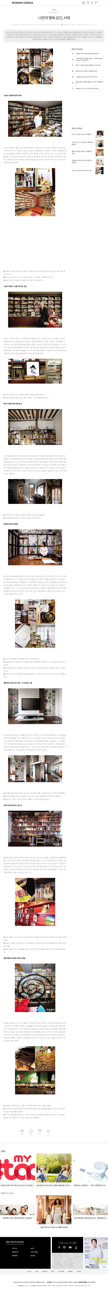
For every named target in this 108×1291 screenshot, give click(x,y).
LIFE (54, 10)
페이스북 (59, 1247)
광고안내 (20, 1282)
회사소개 (54, 1282)
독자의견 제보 (31, 1282)
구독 (98, 1267)
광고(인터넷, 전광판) (62, 1282)
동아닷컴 (49, 1282)
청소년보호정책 (91, 1282)
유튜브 (70, 1247)
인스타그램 (64, 1247)
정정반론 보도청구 (40, 1282)
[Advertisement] (20, 246)
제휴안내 (70, 1282)
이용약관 (75, 1282)
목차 (92, 1267)
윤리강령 (25, 1282)
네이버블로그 (76, 1247)
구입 (104, 1267)
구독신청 (15, 1282)
